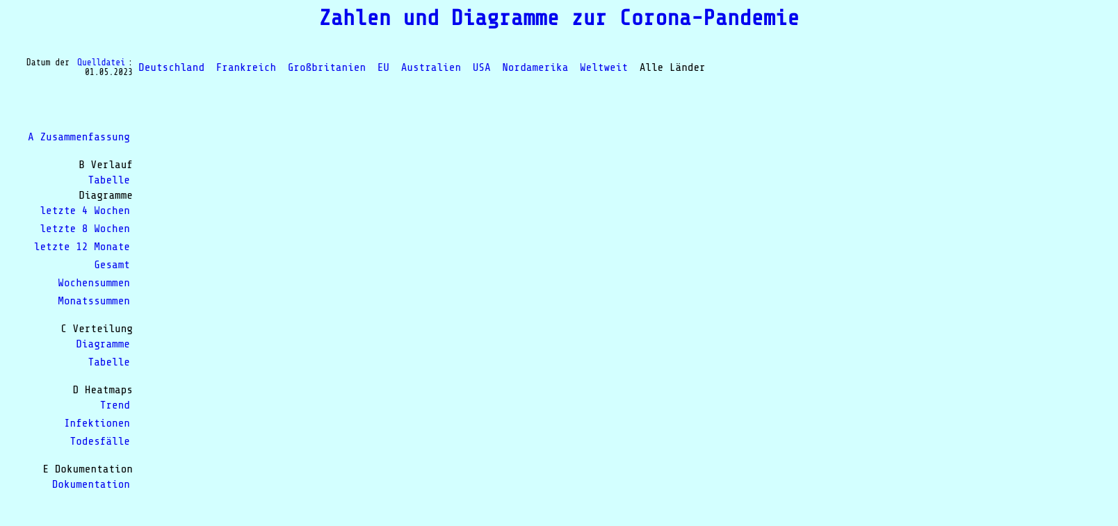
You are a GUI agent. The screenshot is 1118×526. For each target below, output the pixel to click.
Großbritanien (327, 67)
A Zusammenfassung (79, 137)
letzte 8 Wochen (85, 228)
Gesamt (112, 264)
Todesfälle (100, 441)
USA (482, 67)
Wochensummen (94, 283)
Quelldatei (101, 62)
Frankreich (246, 67)
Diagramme (103, 344)
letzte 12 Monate (82, 246)
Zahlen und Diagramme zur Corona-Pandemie (558, 18)
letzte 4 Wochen (85, 210)
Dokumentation (91, 484)
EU (383, 67)
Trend (115, 405)
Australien (431, 67)
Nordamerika (535, 67)
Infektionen (97, 423)
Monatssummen (94, 301)
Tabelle (109, 180)
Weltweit (604, 67)
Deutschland (171, 67)
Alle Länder (673, 67)
